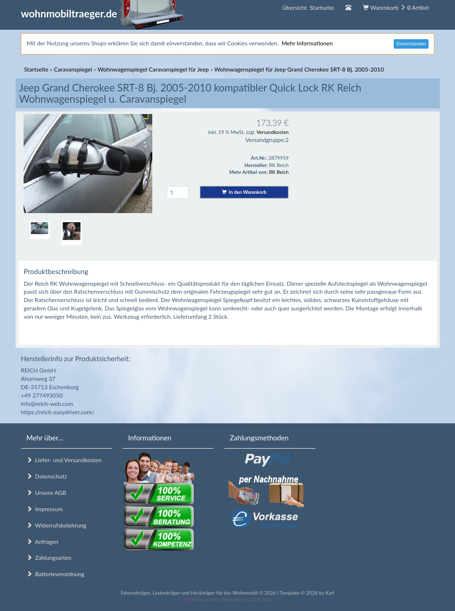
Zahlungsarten (48, 557)
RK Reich (279, 172)
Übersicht (308, 7)
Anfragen (42, 541)
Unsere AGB (46, 492)
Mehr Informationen (307, 43)
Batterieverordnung (55, 573)
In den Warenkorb (244, 192)
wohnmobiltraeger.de (103, 13)
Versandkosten (272, 132)
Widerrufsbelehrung (56, 525)
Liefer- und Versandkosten (64, 459)
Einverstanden (411, 43)
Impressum (44, 508)
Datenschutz (46, 476)
